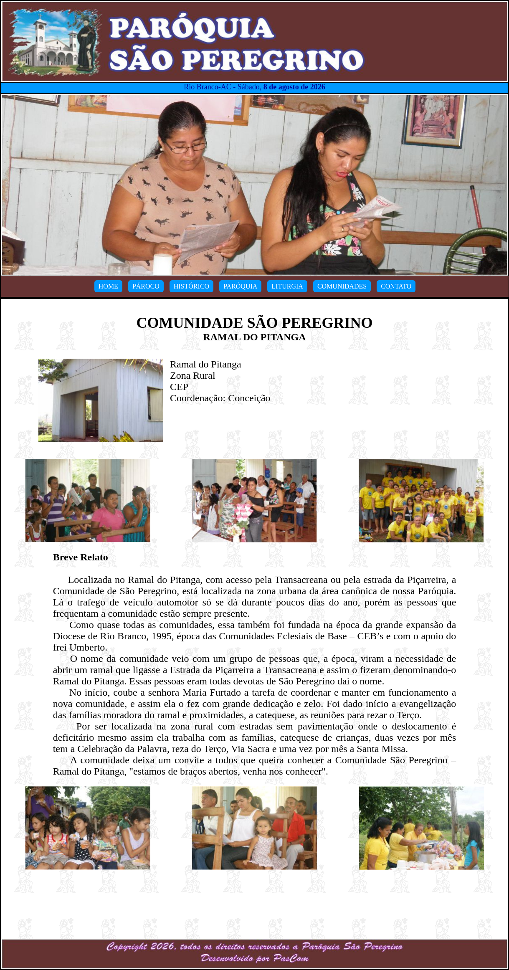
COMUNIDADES (342, 286)
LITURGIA (287, 286)
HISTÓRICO (191, 286)
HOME (108, 286)
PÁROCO (146, 286)
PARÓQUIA (240, 286)
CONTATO (396, 286)
